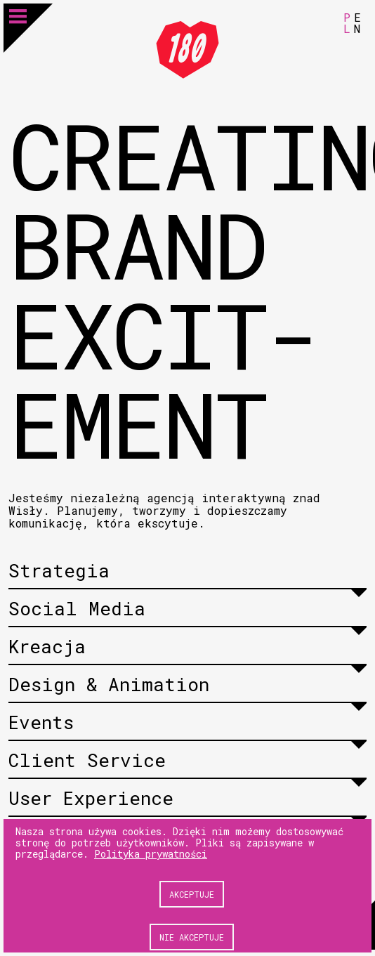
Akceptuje (191, 894)
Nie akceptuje (191, 937)
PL (346, 23)
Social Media (76, 608)
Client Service (87, 760)
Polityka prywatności (150, 853)
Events (41, 722)
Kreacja (47, 646)
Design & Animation (108, 684)
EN (357, 23)
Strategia (59, 570)
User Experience (90, 798)
